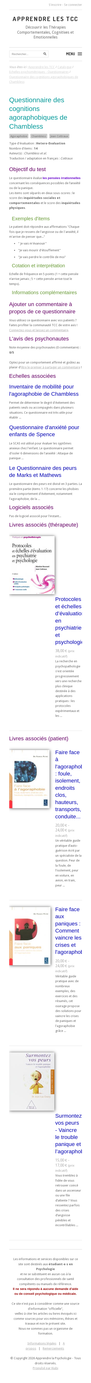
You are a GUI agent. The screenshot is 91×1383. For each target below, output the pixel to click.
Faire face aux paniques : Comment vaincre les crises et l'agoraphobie (71, 930)
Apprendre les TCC (45, 19)
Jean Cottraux (59, 136)
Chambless (39, 136)
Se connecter (73, 5)
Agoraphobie (18, 136)
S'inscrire (55, 5)
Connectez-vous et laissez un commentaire (38, 330)
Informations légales (41, 1343)
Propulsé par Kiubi (45, 1368)
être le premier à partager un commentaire (50, 367)
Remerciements (53, 1348)
